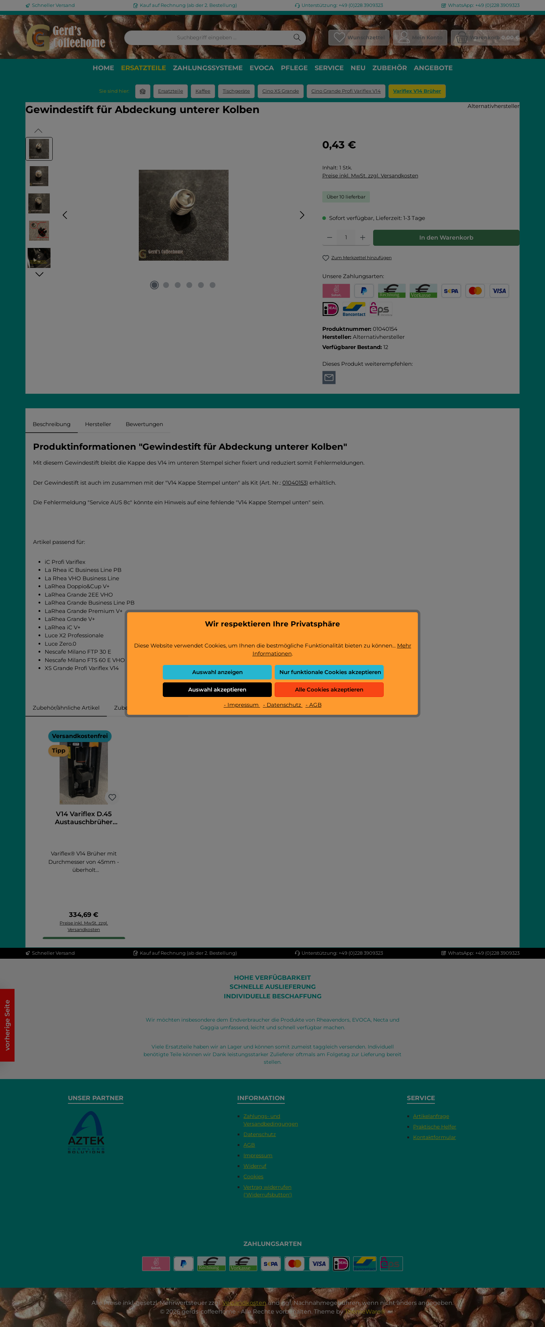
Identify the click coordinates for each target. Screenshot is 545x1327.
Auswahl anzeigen (217, 672)
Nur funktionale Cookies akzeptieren (330, 672)
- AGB (314, 704)
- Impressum (242, 704)
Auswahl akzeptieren (217, 689)
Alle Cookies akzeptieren (329, 689)
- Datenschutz (283, 704)
